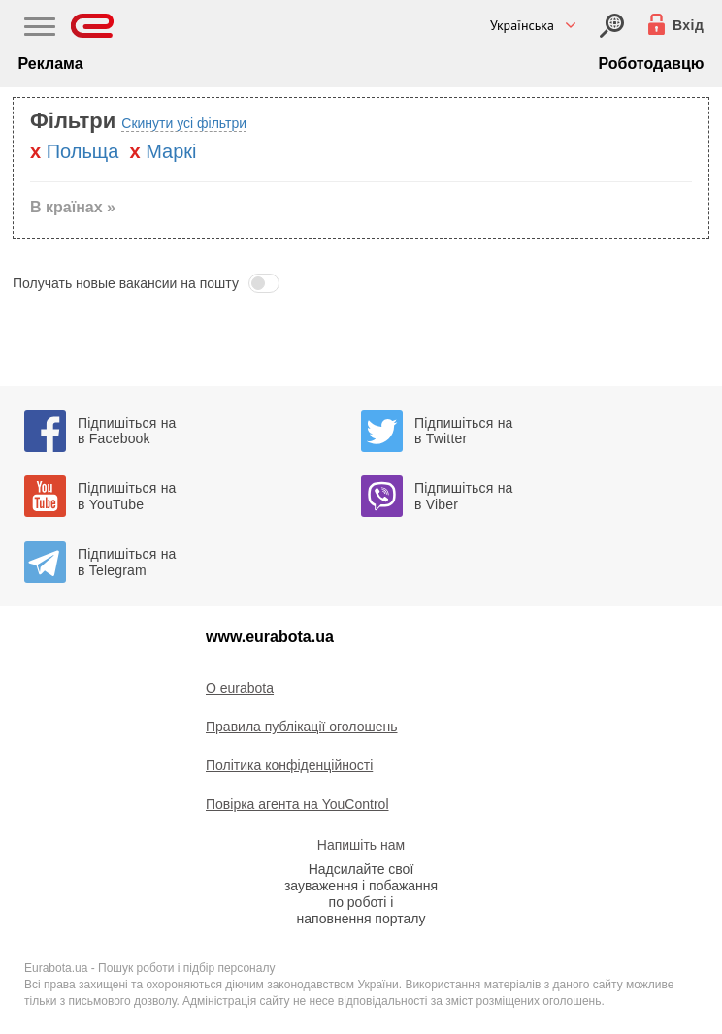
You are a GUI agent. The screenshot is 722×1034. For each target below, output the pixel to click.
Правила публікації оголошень (302, 726)
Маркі (171, 151)
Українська (522, 25)
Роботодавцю (652, 63)
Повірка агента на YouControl (297, 804)
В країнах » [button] (72, 207)
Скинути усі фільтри (183, 123)
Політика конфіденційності (289, 765)
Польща (83, 151)
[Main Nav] (39, 29)
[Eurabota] (93, 26)
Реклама (50, 63)
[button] (361, 283)
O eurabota (240, 687)
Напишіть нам (361, 845)
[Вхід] (612, 26)
